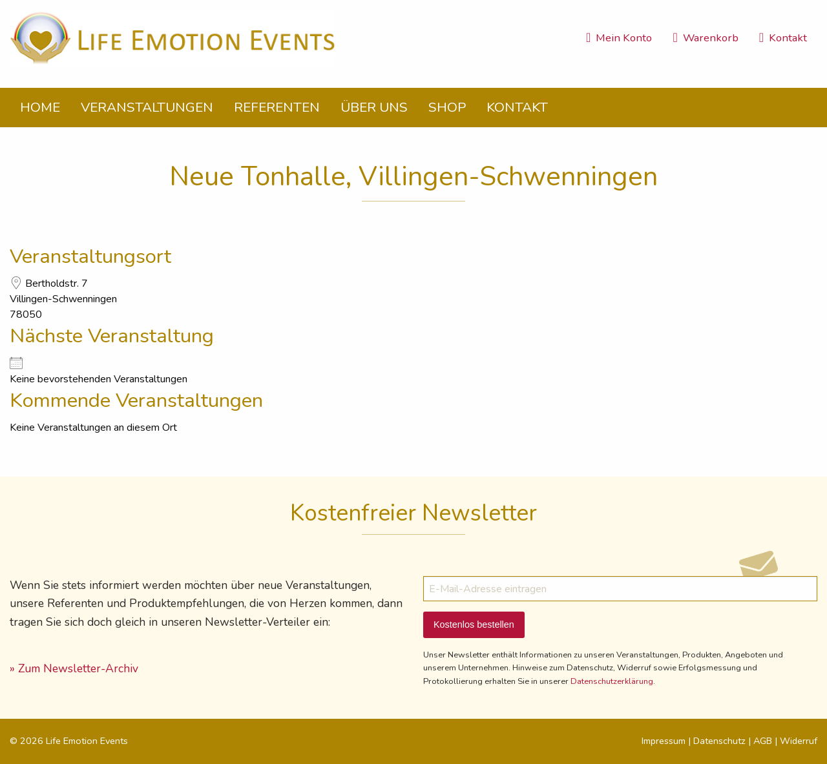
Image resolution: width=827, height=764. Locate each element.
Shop (447, 107)
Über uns (374, 107)
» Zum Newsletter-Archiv (74, 668)
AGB (762, 740)
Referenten (277, 107)
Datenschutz (719, 740)
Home (40, 107)
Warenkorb (705, 37)
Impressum (664, 740)
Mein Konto (619, 37)
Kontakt (783, 37)
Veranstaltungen (147, 107)
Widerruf (798, 740)
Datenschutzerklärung (612, 681)
